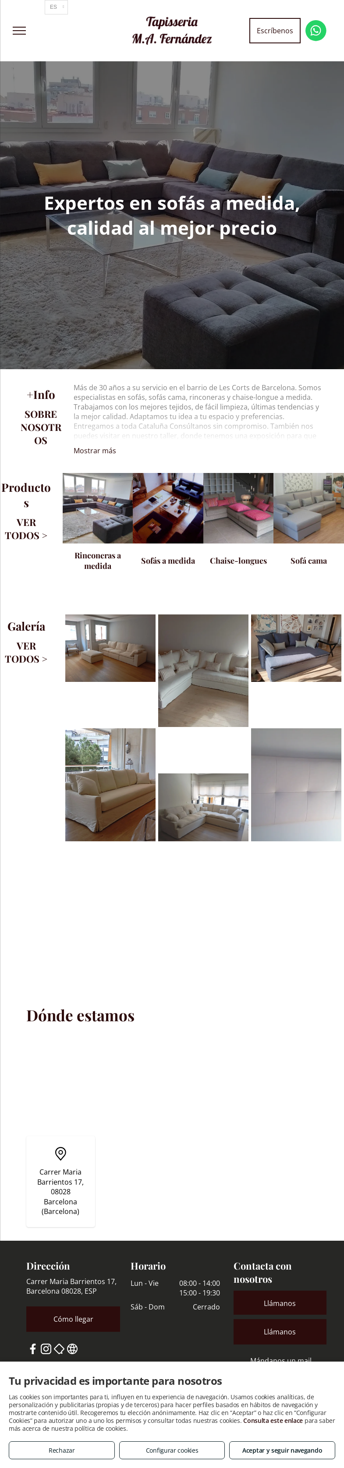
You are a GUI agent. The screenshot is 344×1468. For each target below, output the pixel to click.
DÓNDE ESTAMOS (41, 959)
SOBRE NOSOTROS (41, 427)
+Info (41, 394)
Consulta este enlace (273, 1420)
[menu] (19, 30)
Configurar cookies (172, 1450)
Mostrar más (95, 450)
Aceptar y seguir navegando (282, 1450)
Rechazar (62, 1450)
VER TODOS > (26, 528)
